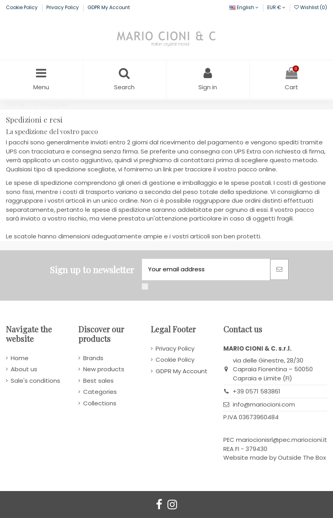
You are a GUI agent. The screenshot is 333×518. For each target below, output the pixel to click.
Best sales (98, 380)
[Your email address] (206, 269)
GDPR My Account (109, 7)
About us (24, 369)
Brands (93, 358)
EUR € (276, 7)
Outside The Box (302, 457)
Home (20, 358)
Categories (100, 392)
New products (103, 369)
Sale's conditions (35, 380)
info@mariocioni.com (264, 404)
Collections (99, 403)
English (244, 7)
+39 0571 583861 (256, 391)
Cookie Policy (22, 7)
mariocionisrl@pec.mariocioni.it (281, 440)
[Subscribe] (279, 269)
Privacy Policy (63, 7)
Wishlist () (310, 7)
